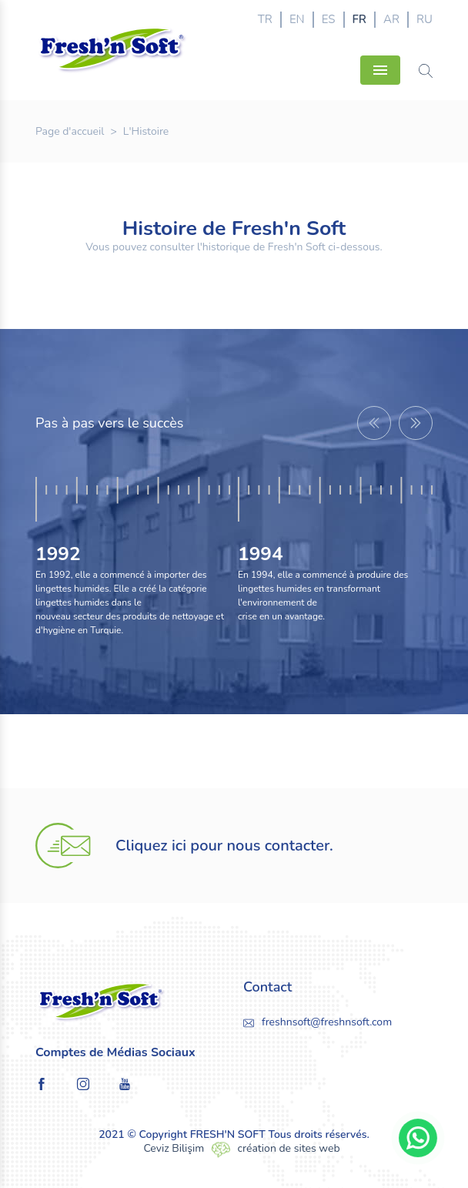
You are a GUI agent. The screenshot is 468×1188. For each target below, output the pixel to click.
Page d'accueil (69, 131)
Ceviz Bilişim (173, 1148)
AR (391, 19)
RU (424, 19)
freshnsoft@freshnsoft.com (327, 1022)
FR (359, 19)
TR (265, 19)
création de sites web (289, 1148)
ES (329, 19)
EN (297, 19)
